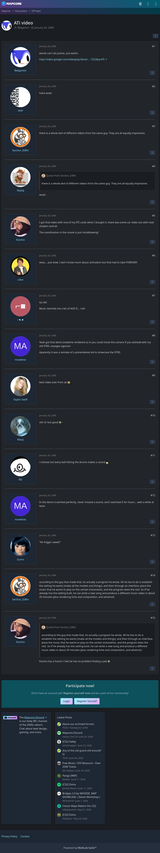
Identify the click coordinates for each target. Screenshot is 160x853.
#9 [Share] (153, 375)
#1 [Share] (153, 46)
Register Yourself (87, 701)
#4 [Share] (153, 166)
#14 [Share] (153, 575)
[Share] (155, 36)
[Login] (148, 4)
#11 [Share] (153, 455)
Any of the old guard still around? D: (81, 752)
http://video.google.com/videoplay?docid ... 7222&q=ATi (72, 59)
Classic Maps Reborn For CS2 (79, 806)
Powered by (80, 848)
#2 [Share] (153, 86)
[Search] (140, 4)
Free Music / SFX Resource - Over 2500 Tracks (81, 765)
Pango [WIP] (69, 775)
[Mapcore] (11, 4)
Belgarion (23, 27)
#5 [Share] (153, 215)
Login (66, 701)
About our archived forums (78, 724)
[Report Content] (152, 72)
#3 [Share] (153, 126)
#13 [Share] (153, 535)
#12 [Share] (153, 495)
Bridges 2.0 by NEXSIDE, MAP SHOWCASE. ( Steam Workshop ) (81, 795)
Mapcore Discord (72, 733)
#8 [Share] (153, 335)
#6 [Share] (153, 255)
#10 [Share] (153, 415)
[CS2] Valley (69, 741)
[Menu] (156, 4)
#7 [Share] (153, 295)
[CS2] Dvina (69, 784)
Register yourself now (76, 693)
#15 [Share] (153, 618)
